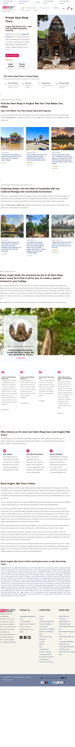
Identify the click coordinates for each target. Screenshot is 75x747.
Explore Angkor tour (65, 624)
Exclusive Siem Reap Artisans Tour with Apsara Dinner (40, 594)
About (41, 619)
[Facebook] (29, 637)
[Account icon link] (71, 9)
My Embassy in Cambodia (47, 658)
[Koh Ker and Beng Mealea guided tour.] (2, 372)
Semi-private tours (64, 622)
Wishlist (41, 645)
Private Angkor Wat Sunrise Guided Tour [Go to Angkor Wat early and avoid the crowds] (20, 352)
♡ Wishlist (37, 2)
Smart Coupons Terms (46, 637)
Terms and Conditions (46, 624)
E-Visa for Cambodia (45, 652)
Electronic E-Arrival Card (47, 663)
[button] (36, 8)
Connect (42, 616)
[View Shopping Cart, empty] (67, 8)
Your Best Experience (35, 454)
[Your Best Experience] (27, 451)
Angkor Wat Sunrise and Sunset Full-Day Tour (15, 596)
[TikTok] (21, 637)
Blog (40, 647)
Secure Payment (56, 454)
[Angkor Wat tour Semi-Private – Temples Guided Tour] (59, 372)
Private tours (63, 619)
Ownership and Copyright (47, 629)
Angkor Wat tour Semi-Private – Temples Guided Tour (65, 379)
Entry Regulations (44, 660)
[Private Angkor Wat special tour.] (40, 372)
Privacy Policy (43, 627)
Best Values (8, 454)
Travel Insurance (44, 650)
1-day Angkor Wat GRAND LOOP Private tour (66, 650)
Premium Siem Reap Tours (47, 622)
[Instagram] (25, 637)
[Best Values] (4, 451)
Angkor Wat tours (64, 616)
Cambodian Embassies (46, 655)
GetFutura (13, 642)
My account (43, 640)
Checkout (42, 642)
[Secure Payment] (51, 451)
